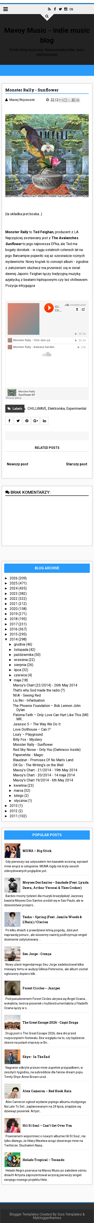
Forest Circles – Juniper (41, 988)
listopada (21, 650)
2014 (14, 639)
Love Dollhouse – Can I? (32, 729)
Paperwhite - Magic (28, 755)
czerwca (21, 675)
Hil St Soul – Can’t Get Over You (47, 1125)
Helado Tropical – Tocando (43, 1160)
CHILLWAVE (37, 408)
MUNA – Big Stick (37, 851)
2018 (14, 619)
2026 (14, 578)
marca (19, 790)
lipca (18, 670)
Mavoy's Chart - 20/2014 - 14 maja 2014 (44, 775)
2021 (14, 604)
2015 (14, 634)
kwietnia (21, 785)
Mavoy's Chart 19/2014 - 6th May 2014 (43, 780)
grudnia (20, 644)
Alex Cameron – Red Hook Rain (47, 1091)
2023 (14, 593)
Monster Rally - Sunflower (33, 745)
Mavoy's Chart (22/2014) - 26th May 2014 (45, 685)
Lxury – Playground (28, 734)
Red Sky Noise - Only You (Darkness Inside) (47, 750)
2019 (14, 614)
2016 (14, 629)
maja (18, 680)
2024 (14, 588)
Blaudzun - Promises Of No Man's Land (43, 760)
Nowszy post (17, 464)
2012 (14, 811)
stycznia (21, 801)
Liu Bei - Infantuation (29, 700)
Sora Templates (69, 1214)
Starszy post (76, 464)
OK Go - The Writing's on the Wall (38, 765)
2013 (14, 806)
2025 (14, 583)
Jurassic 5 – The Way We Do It (37, 724)
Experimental (76, 408)
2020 (14, 609)
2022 (14, 599)
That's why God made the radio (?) (39, 690)
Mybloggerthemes (47, 1218)
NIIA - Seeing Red (27, 695)
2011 (14, 816)
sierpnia (20, 665)
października (24, 655)
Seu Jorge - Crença (36, 954)
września (21, 660)
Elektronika (56, 408)
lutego (19, 795)
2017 (14, 624)
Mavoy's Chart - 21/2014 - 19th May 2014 (45, 770)
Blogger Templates (24, 1214)
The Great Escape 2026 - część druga (50, 1022)
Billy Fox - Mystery (27, 739)
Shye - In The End (36, 1057)
